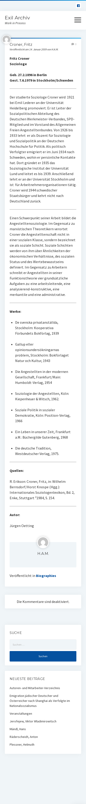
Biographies (46, 575)
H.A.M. (43, 553)
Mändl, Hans (18, 729)
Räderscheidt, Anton (24, 737)
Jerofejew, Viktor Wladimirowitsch (33, 721)
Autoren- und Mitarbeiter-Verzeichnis (35, 688)
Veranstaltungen (21, 713)
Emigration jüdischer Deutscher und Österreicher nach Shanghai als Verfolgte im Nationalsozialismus (40, 701)
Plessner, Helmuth (22, 744)
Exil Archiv (17, 18)
